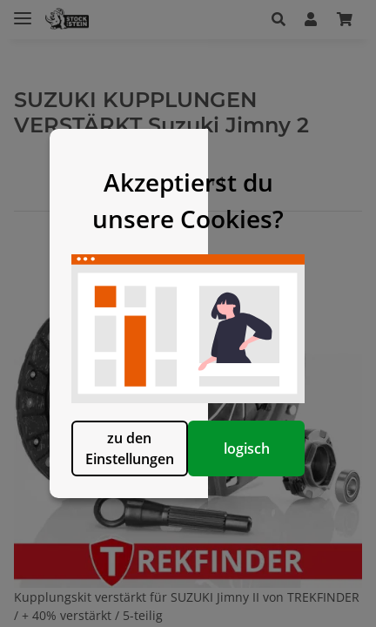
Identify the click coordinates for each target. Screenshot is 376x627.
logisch (267, 474)
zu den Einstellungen (109, 475)
